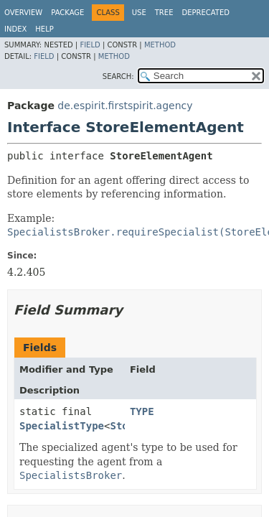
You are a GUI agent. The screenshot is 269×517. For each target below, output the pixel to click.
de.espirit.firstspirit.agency (124, 105)
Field (90, 45)
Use (139, 13)
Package (67, 13)
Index (15, 29)
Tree (164, 13)
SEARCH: (118, 76)
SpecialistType (61, 426)
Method (160, 45)
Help (44, 29)
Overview (23, 13)
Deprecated (205, 13)
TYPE (142, 411)
